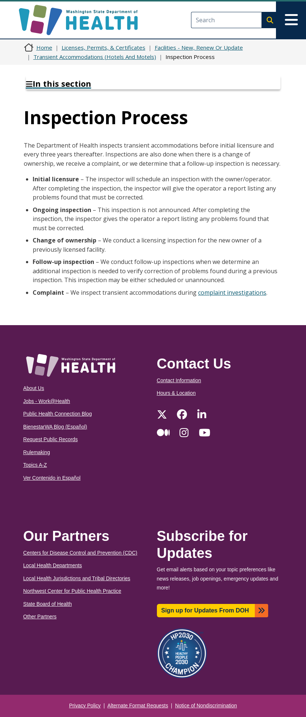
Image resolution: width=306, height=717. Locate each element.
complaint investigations (232, 292)
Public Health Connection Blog (57, 414)
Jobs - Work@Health (46, 401)
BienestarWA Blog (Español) (55, 427)
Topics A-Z (35, 465)
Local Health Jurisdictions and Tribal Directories (77, 578)
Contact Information (179, 380)
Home (44, 47)
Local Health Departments (52, 565)
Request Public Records (50, 439)
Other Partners (40, 616)
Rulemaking (36, 452)
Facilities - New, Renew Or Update (199, 47)
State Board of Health (47, 604)
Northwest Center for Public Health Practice (72, 591)
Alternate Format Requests (138, 705)
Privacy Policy (85, 705)
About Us (33, 388)
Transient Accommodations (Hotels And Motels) (94, 56)
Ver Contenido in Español (52, 478)
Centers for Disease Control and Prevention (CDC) (80, 553)
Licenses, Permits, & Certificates (103, 47)
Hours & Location (176, 393)
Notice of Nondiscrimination (206, 705)
